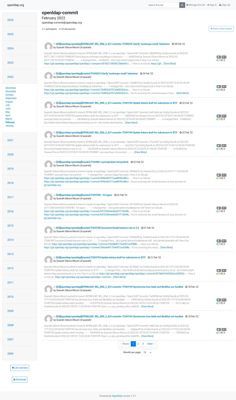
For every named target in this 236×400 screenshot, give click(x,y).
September (11, 98)
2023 (10, 62)
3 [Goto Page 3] (143, 343)
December (11, 88)
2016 (10, 211)
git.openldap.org (52, 185)
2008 (10, 325)
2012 (10, 268)
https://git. (156, 63)
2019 (10, 168)
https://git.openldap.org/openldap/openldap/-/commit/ (83, 277)
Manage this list (195, 5)
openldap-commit (60, 12)
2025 (10, 34)
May (8, 112)
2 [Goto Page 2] (138, 343)
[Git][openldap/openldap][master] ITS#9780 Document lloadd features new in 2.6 (96, 228)
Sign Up (224, 5)
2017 (10, 197)
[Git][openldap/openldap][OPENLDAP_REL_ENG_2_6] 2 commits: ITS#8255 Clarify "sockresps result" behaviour (111, 44)
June (8, 108)
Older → (151, 343)
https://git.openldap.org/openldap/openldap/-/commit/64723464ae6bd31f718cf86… (87, 211)
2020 (10, 154)
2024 (10, 48)
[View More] (170, 63)
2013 (10, 254)
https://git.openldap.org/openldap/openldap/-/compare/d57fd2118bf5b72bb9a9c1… (87, 63)
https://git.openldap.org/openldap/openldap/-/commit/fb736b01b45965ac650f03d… (142, 273)
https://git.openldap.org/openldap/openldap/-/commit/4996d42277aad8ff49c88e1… (87, 178)
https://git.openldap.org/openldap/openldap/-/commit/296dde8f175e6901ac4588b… (95, 244)
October (10, 95)
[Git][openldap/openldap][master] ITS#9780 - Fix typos (82, 195)
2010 (10, 296)
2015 (10, 225)
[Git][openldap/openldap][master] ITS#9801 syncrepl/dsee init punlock (90, 162)
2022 (10, 76)
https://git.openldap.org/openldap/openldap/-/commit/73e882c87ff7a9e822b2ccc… (87, 89)
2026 (10, 20)
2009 (10, 311)
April (8, 115)
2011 (10, 282)
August (9, 101)
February (10, 122)
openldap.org (15, 5)
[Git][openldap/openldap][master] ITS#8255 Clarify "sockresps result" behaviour (95, 73)
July (8, 105)
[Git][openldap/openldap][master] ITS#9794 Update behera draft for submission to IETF (99, 257)
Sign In (212, 5)
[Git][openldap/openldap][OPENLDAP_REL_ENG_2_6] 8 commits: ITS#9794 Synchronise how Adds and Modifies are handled (118, 316)
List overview (20, 367)
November (11, 91)
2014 (10, 239)
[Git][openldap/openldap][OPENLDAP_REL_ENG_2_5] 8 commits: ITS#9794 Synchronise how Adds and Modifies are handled (118, 287)
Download (19, 379)
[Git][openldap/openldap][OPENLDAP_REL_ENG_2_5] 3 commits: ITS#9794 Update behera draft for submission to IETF (115, 103)
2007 (10, 339)
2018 (10, 183)
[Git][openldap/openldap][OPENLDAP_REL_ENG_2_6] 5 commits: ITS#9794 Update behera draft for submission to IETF (115, 132)
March (9, 119)
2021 (10, 140)
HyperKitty (117, 396)
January (10, 125)
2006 (10, 353)
